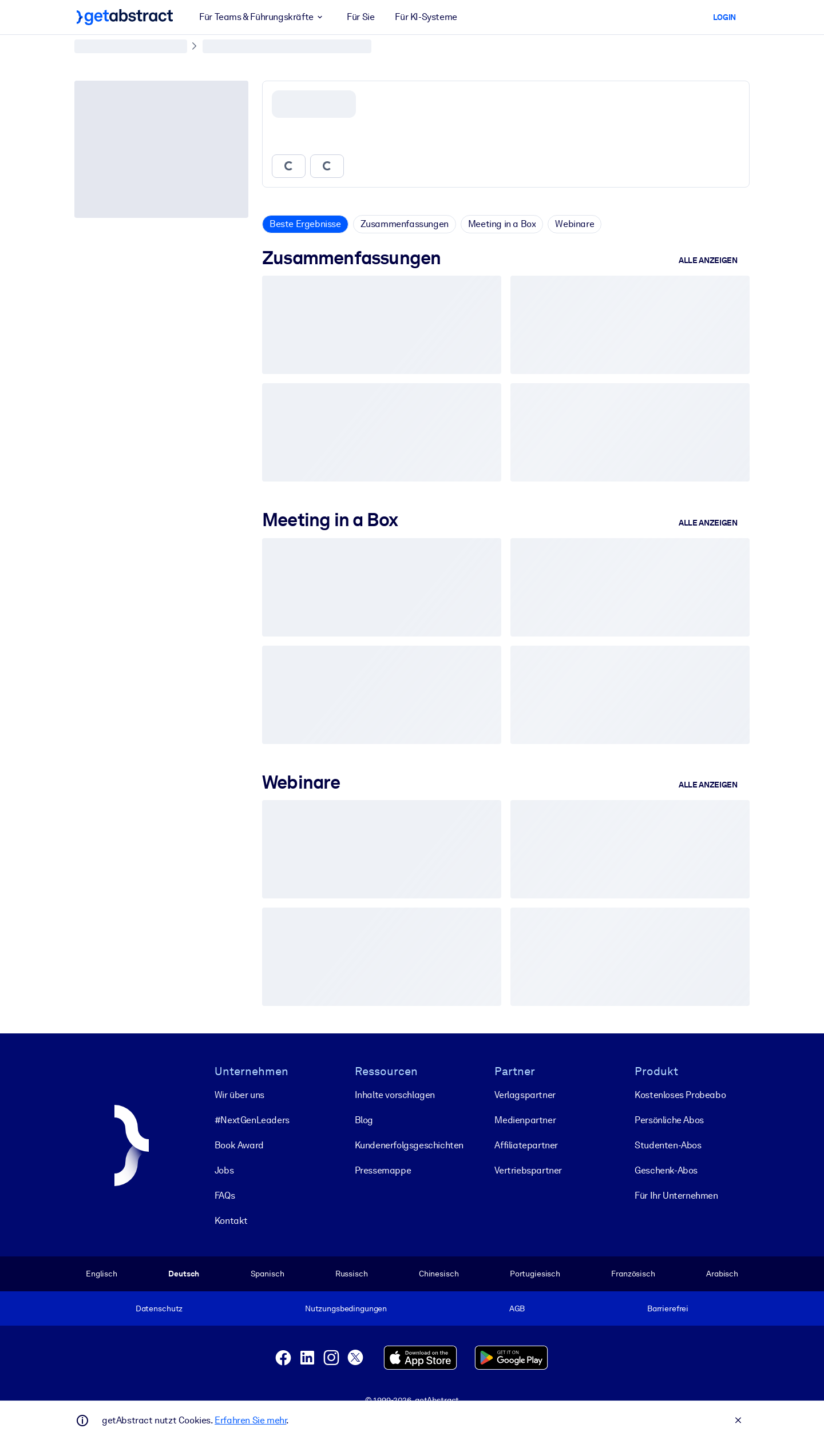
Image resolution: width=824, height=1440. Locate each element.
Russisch (351, 1273)
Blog (364, 1120)
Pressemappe (383, 1170)
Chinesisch (439, 1273)
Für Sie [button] (360, 16)
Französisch (633, 1273)
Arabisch (722, 1273)
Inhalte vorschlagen (395, 1094)
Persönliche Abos (669, 1120)
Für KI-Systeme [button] (426, 16)
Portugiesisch (535, 1273)
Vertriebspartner (528, 1170)
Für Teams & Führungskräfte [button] (262, 17)
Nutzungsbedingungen (346, 1308)
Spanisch (267, 1273)
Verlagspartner (524, 1094)
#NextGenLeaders (252, 1120)
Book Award (239, 1145)
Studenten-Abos (668, 1145)
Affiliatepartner (526, 1145)
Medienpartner (525, 1120)
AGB (517, 1308)
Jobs (224, 1170)
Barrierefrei (667, 1308)
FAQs (225, 1195)
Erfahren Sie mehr (250, 1420)
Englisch (101, 1273)
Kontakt (231, 1220)
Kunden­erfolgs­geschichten (409, 1145)
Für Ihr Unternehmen (676, 1195)
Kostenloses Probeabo (680, 1094)
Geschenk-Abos (666, 1170)
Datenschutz (159, 1308)
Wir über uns (239, 1094)
